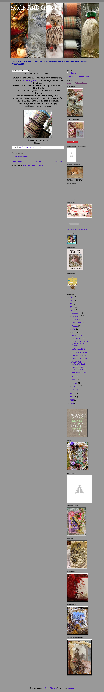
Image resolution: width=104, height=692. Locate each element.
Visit (77, 229)
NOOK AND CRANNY (35, 7)
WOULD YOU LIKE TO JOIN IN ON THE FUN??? (80, 344)
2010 (72, 397)
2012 (72, 310)
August (75, 326)
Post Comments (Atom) (33, 165)
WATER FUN (76, 335)
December (76, 313)
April (74, 380)
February (76, 386)
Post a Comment (21, 157)
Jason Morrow (51, 688)
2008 (72, 403)
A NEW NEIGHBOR (79, 352)
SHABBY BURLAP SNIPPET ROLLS (78, 368)
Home (38, 161)
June (74, 332)
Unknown (73, 73)
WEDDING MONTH (79, 372)
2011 (72, 393)
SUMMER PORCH (78, 355)
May (74, 376)
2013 (72, 307)
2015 (72, 300)
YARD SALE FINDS (79, 349)
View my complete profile (78, 76)
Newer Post (17, 161)
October (75, 319)
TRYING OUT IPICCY (79, 338)
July (74, 329)
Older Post (59, 161)
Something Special (30, 80)
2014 (72, 304)
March (75, 383)
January (75, 389)
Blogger (70, 688)
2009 (72, 400)
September (76, 323)
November (76, 316)
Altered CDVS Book (79, 359)
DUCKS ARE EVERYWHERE (78, 363)
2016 (72, 297)
